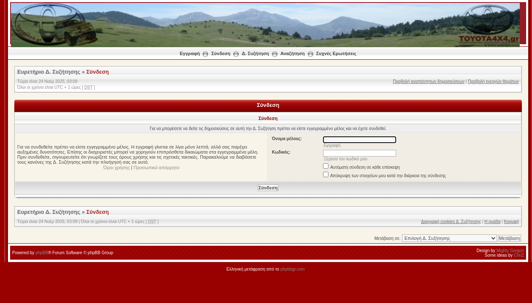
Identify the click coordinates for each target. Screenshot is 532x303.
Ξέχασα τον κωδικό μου (345, 159)
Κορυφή (511, 221)
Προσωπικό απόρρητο (157, 167)
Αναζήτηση (293, 53)
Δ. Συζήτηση (255, 53)
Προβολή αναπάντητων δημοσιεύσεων (428, 81)
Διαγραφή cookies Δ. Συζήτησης (451, 221)
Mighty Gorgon (510, 250)
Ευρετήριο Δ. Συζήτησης (48, 72)
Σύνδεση (221, 53)
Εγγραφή (190, 53)
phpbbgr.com (293, 269)
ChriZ (519, 255)
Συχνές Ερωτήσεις (336, 53)
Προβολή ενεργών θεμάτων (493, 81)
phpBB (41, 252)
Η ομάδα (492, 221)
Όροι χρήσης (116, 167)
